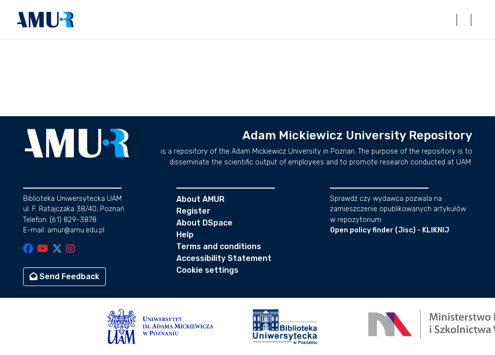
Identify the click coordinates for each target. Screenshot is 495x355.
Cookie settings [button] (207, 270)
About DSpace (204, 222)
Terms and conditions (218, 246)
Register (193, 211)
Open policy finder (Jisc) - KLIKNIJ (389, 230)
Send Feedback (64, 276)
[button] (45, 20)
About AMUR (200, 199)
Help (185, 234)
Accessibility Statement (223, 258)
